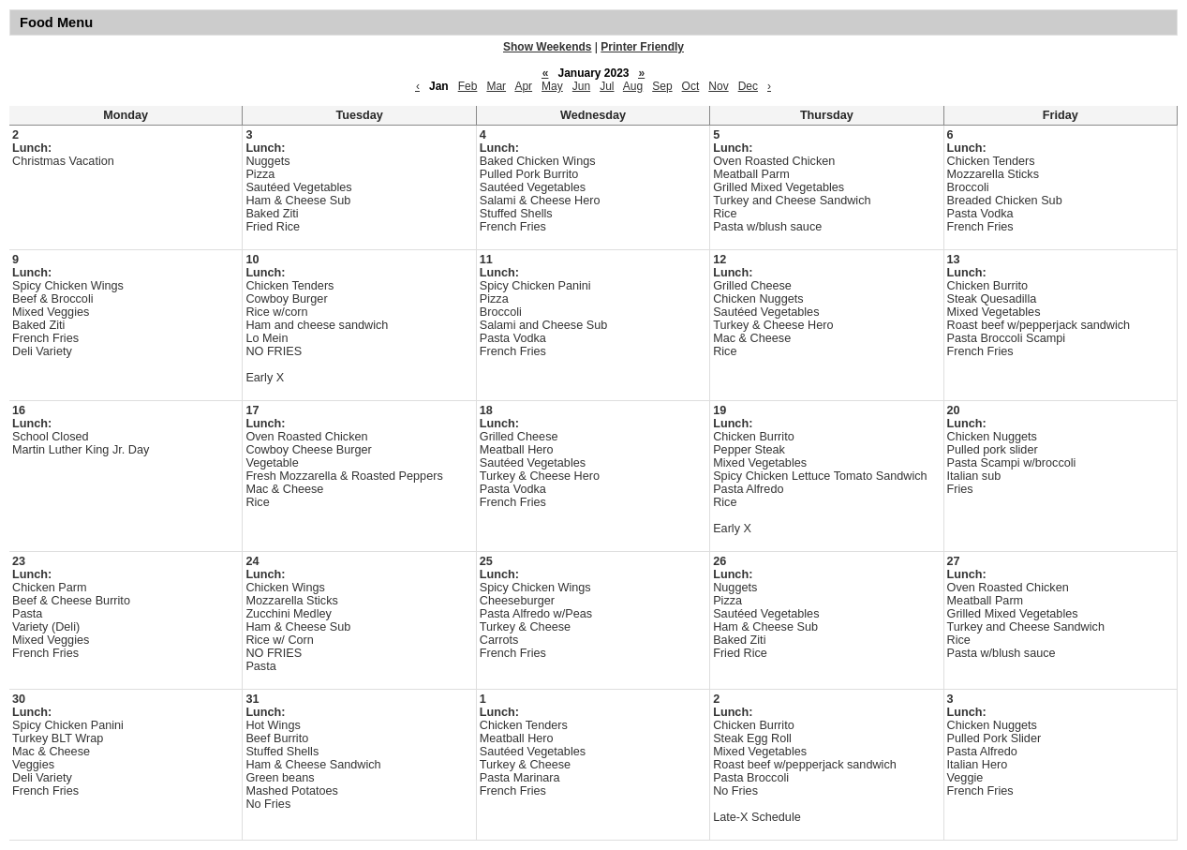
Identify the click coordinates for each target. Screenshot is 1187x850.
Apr (523, 86)
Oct (691, 86)
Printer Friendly (642, 46)
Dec (748, 86)
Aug (633, 86)
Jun (581, 86)
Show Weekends (547, 46)
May (552, 86)
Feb (468, 86)
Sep (662, 86)
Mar (496, 86)
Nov (718, 86)
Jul (607, 86)
